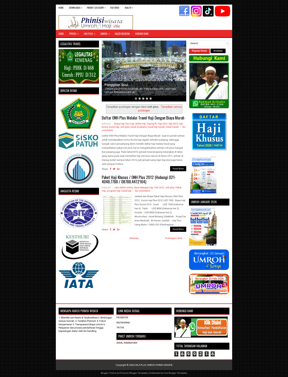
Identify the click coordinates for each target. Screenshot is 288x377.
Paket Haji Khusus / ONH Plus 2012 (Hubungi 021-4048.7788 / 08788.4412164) (139, 179)
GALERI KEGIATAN (122, 33)
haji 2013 (173, 123)
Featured (114, 7)
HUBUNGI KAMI (141, 33)
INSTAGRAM (123, 322)
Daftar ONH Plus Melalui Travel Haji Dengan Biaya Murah (143, 117)
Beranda (134, 238)
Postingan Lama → (175, 238)
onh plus (124, 127)
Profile (75, 32)
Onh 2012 (159, 187)
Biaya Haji (119, 123)
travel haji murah (156, 127)
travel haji (126, 190)
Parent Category (97, 7)
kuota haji (114, 127)
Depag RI (152, 123)
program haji (113, 190)
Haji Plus (91, 32)
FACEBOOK (122, 317)
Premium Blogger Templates (134, 373)
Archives (218, 51)
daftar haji (140, 123)
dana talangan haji (143, 187)
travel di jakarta (139, 127)
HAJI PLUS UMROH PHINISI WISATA (153, 365)
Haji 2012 (163, 123)
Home (61, 7)
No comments (142, 190)
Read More (178, 168)
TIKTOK (120, 327)
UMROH (106, 32)
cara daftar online (123, 187)
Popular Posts (199, 51)
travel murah (172, 127)
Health (130, 7)
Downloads (76, 7)
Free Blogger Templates (175, 373)
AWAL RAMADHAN (126, 342)
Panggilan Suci (116, 85)
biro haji (130, 123)
